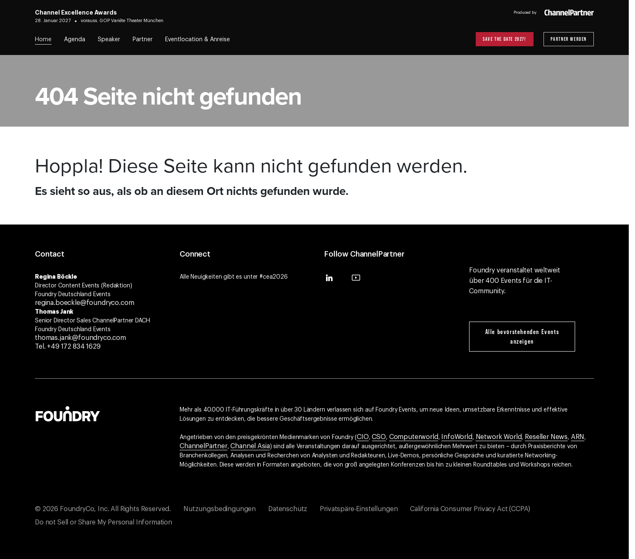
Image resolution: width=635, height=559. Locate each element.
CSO (379, 437)
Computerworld (413, 437)
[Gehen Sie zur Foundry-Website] (68, 412)
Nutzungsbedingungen (219, 509)
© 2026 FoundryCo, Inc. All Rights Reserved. (103, 509)
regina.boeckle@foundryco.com (84, 302)
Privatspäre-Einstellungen (359, 509)
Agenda (74, 39)
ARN (578, 437)
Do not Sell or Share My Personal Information (103, 522)
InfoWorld (456, 437)
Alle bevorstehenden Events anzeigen (522, 336)
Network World (499, 437)
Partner (143, 39)
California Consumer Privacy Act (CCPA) (470, 509)
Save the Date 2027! (504, 39)
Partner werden (569, 39)
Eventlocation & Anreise (197, 39)
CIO (363, 437)
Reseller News (546, 437)
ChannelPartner (203, 446)
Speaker (109, 39)
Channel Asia (249, 446)
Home (43, 39)
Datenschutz (287, 509)
